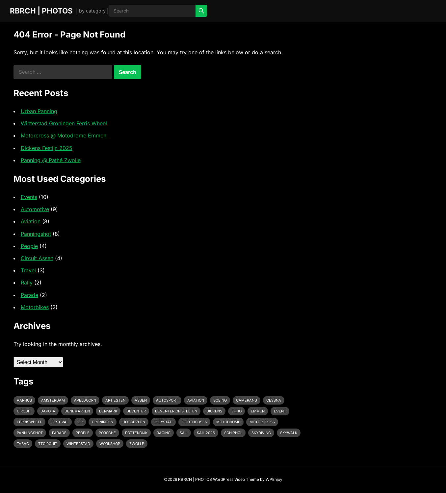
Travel (28, 270)
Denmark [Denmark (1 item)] (108, 411)
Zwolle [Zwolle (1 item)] (136, 443)
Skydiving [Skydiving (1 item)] (261, 433)
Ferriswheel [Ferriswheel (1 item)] (29, 422)
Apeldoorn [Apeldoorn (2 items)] (85, 400)
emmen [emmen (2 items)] (258, 411)
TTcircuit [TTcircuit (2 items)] (47, 443)
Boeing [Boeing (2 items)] (220, 400)
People (29, 246)
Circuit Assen (37, 258)
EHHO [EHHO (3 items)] (236, 411)
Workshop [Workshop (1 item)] (109, 443)
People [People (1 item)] (83, 433)
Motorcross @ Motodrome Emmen (63, 135)
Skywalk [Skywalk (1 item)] (288, 433)
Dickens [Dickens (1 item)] (214, 411)
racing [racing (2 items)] (164, 433)
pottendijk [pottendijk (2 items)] (136, 433)
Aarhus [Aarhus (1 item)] (24, 400)
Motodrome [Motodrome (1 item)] (228, 422)
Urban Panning (39, 111)
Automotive (35, 209)
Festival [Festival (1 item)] (59, 422)
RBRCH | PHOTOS (41, 10)
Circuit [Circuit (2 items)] (24, 411)
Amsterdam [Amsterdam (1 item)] (53, 400)
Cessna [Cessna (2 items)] (273, 400)
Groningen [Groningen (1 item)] (102, 422)
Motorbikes (35, 307)
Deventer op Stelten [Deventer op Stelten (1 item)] (176, 411)
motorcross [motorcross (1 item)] (262, 422)
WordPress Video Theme (236, 479)
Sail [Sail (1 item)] (184, 433)
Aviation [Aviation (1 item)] (195, 400)
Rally (27, 282)
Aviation (30, 221)
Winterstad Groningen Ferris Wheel (64, 123)
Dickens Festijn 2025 (46, 148)
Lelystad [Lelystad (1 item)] (163, 422)
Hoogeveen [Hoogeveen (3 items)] (133, 422)
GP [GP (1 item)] (80, 422)
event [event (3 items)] (280, 411)
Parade (29, 295)
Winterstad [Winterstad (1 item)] (78, 443)
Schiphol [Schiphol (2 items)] (233, 433)
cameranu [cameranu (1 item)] (246, 400)
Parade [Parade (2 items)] (59, 433)
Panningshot (36, 234)
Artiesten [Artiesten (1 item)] (115, 400)
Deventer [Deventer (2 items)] (136, 411)
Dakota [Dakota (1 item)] (47, 411)
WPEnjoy (274, 479)
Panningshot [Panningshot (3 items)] (30, 433)
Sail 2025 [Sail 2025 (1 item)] (206, 433)
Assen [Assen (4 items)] (141, 400)
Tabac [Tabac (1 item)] (23, 443)
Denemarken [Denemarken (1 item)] (77, 411)
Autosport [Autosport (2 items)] (167, 400)
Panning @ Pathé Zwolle (51, 160)
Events (29, 197)
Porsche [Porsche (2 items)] (107, 433)
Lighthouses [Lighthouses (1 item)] (194, 422)
